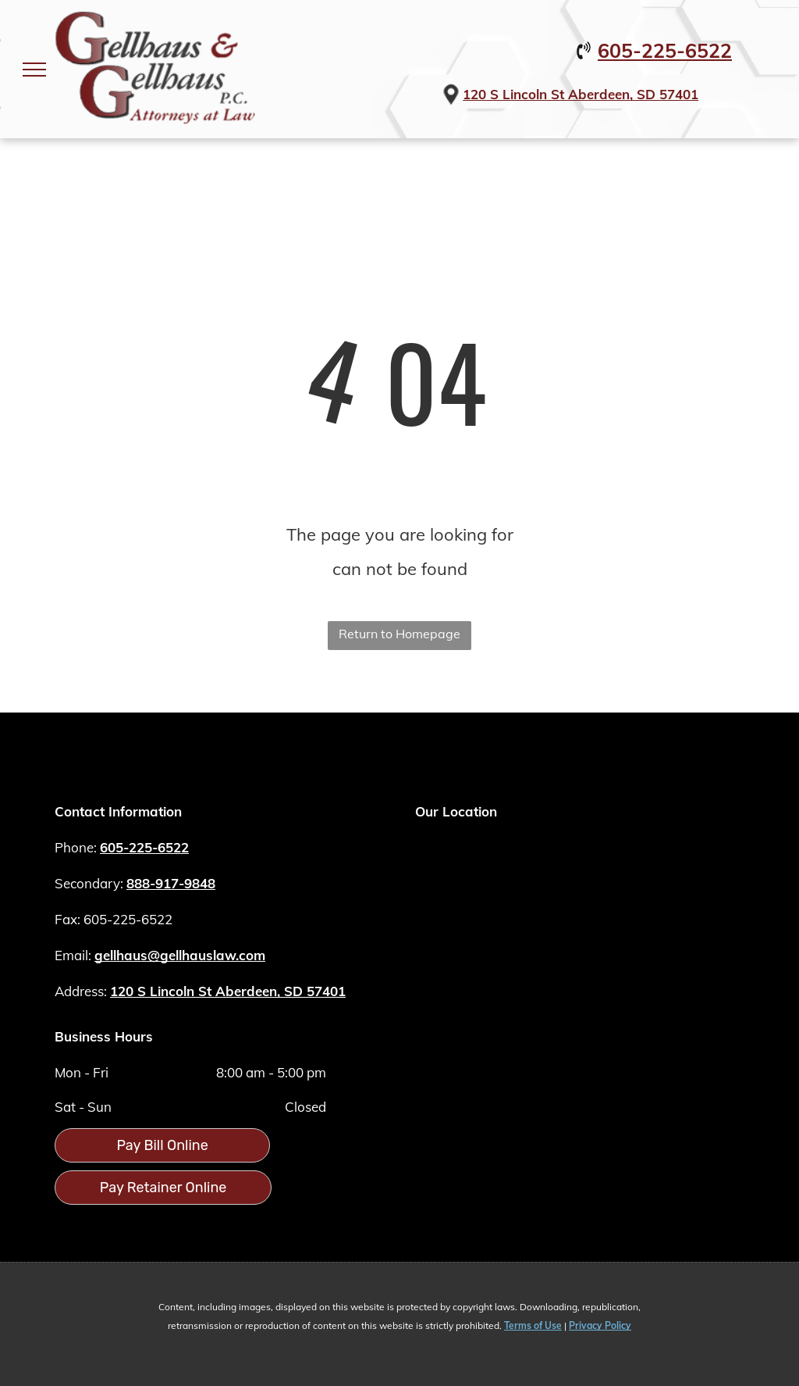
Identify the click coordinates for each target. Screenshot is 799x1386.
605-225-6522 (665, 50)
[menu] (34, 69)
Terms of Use (533, 1325)
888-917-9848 (170, 883)
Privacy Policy (600, 1325)
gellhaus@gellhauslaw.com (179, 955)
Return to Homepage (399, 633)
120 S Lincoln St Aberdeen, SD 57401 (580, 94)
